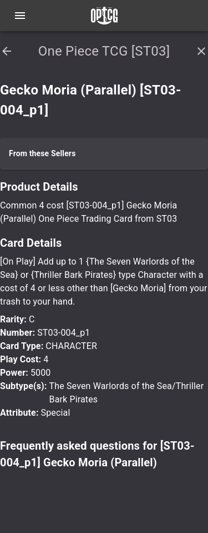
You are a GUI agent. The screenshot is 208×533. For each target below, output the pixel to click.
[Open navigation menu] (20, 15)
